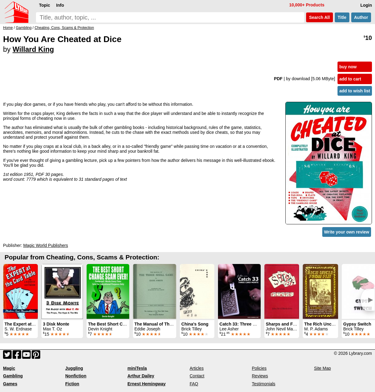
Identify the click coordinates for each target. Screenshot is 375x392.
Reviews (260, 375)
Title (342, 17)
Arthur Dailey (140, 375)
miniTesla (137, 368)
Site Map (322, 368)
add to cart (350, 79)
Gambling (13, 375)
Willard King (33, 49)
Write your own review (346, 232)
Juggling (74, 368)
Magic (9, 368)
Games (10, 383)
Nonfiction (75, 375)
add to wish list (354, 90)
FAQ (194, 383)
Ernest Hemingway (146, 383)
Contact (197, 375)
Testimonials (263, 383)
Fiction (72, 383)
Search (319, 17)
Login (366, 5)
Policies (259, 368)
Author (361, 17)
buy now (348, 66)
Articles (197, 368)
